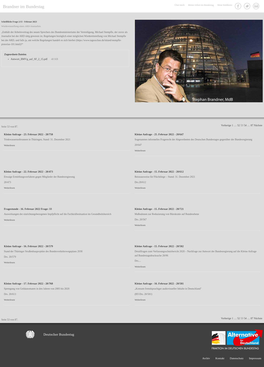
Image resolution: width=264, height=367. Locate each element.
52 (238, 125)
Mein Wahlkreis (224, 5)
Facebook (238, 6)
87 (252, 125)
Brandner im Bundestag (23, 6)
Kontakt (256, 6)
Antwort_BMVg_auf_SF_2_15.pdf (29, 59)
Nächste (258, 125)
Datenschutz (237, 358)
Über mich (179, 5)
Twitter (247, 6)
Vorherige (226, 125)
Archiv (206, 358)
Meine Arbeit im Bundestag (201, 5)
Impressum (255, 358)
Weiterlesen (9, 145)
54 (245, 125)
